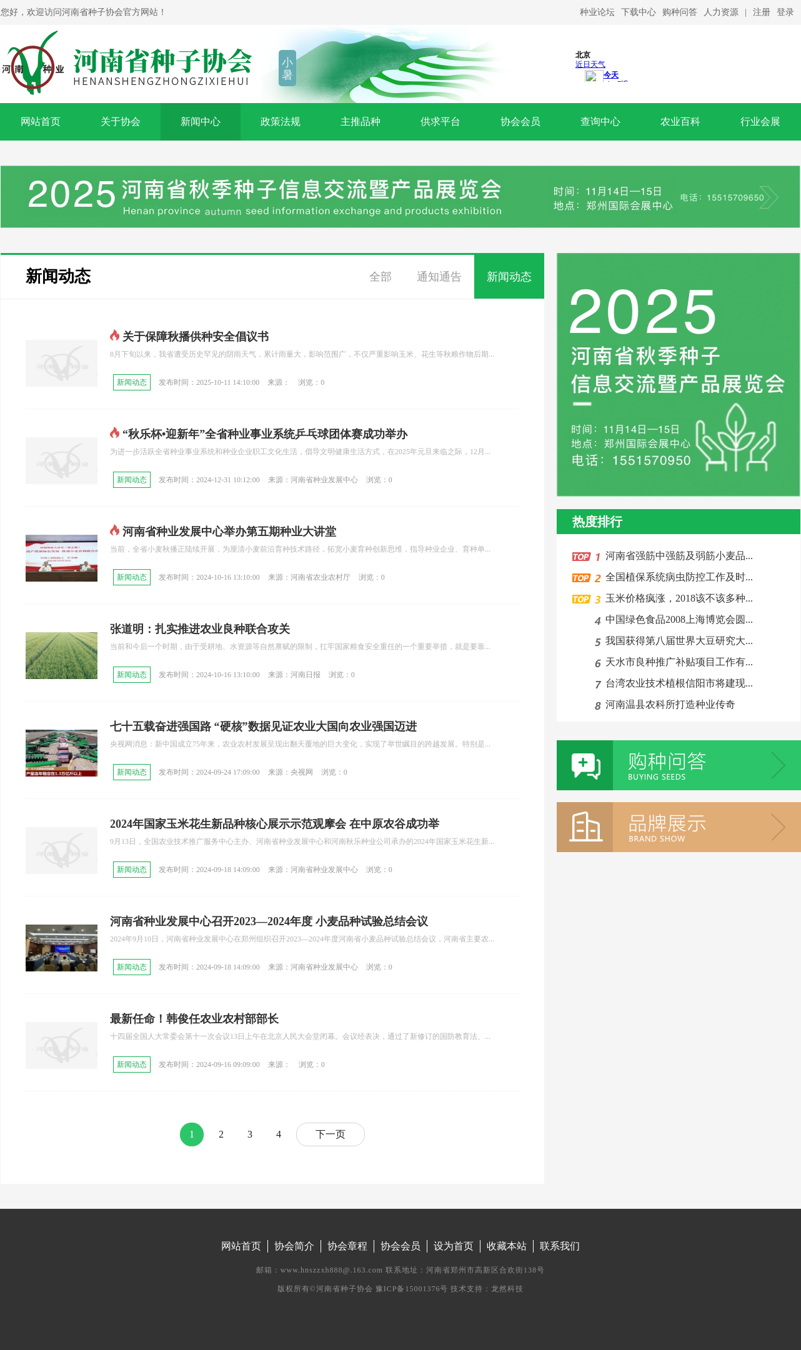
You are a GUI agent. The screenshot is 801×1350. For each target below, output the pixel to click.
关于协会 (121, 121)
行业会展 (760, 121)
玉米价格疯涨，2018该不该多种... (676, 598)
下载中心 (638, 12)
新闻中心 (201, 121)
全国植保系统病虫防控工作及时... (676, 577)
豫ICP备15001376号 (412, 1288)
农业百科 (680, 121)
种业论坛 (597, 12)
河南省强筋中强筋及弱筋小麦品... (676, 555)
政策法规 (281, 121)
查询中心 (600, 121)
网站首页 (41, 121)
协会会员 (520, 121)
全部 (380, 276)
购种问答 (679, 12)
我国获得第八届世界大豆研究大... (676, 640)
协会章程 (347, 1246)
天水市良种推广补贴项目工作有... (676, 662)
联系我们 (560, 1246)
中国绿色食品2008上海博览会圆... (676, 619)
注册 (761, 12)
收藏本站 (507, 1246)
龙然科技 (507, 1288)
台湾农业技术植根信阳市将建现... (676, 683)
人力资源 (721, 12)
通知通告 (439, 276)
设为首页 (454, 1246)
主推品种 (361, 121)
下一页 (331, 1134)
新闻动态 (58, 276)
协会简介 (294, 1246)
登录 (785, 12)
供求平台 (440, 121)
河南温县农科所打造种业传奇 (667, 704)
